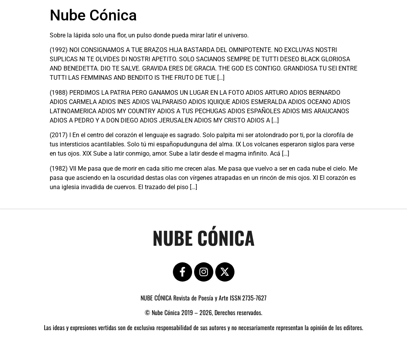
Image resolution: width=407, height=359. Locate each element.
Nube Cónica (93, 15)
